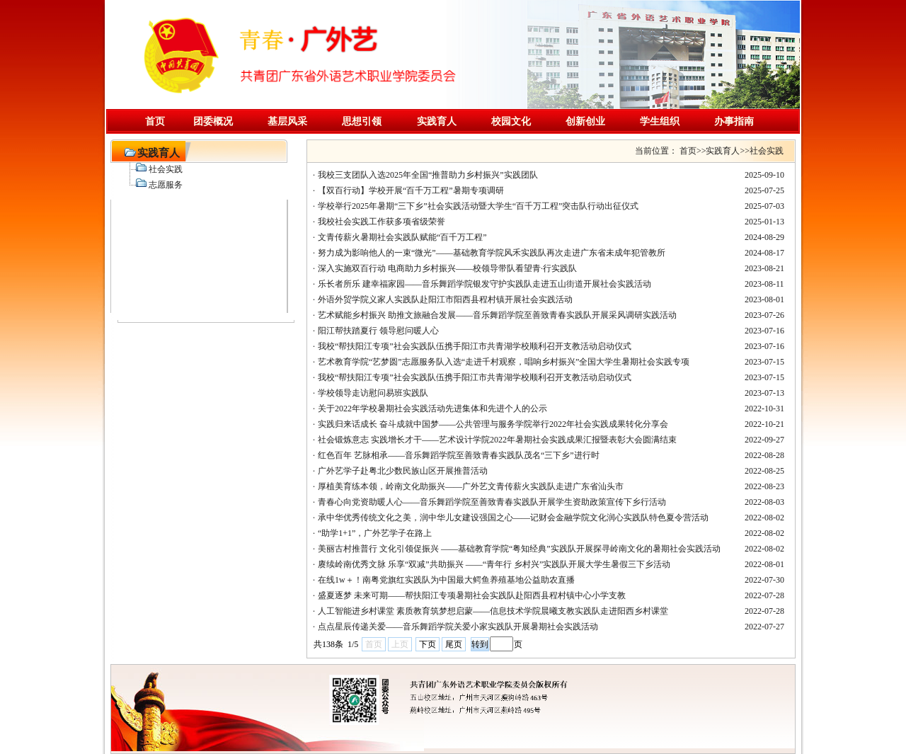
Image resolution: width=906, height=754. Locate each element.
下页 (427, 644)
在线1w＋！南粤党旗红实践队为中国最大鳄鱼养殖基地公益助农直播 (446, 580)
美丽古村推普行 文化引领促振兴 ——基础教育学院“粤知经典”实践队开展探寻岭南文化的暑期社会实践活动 (519, 549)
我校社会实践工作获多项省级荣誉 (381, 222)
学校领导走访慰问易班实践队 (373, 393)
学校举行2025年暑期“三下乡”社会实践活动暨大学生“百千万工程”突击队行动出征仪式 (478, 206)
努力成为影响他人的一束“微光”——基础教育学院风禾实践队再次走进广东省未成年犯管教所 (491, 253)
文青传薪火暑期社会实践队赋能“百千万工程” (402, 237)
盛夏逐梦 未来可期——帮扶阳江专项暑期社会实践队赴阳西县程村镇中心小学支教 (472, 595)
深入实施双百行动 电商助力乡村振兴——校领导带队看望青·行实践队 (447, 268)
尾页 (453, 644)
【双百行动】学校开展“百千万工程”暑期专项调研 (411, 190)
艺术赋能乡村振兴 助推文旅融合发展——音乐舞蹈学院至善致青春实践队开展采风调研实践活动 (497, 315)
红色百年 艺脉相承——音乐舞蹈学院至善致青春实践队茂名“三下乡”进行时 (459, 455)
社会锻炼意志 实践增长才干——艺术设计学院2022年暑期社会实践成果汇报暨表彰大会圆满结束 (497, 440)
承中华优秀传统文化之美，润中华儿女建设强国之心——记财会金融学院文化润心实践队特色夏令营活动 (513, 517)
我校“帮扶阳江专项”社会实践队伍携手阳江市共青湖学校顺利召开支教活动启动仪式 (474, 346)
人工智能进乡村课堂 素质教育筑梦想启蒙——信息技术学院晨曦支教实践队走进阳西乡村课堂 (493, 611)
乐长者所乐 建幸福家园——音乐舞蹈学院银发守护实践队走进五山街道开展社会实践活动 (484, 284)
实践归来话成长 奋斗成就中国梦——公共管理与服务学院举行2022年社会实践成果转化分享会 (493, 424)
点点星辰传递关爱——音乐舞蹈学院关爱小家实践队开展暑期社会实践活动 (458, 627)
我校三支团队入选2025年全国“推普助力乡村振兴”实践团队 (428, 175)
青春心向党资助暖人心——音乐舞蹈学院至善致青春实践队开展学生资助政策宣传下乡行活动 (492, 502)
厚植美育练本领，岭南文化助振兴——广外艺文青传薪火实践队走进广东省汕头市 (471, 486)
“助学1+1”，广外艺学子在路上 (375, 533)
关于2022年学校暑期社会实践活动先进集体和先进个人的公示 (432, 408)
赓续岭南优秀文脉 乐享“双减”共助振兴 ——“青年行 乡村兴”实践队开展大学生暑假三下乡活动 (494, 564)
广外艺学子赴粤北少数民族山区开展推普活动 (403, 471)
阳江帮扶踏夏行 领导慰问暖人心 (378, 331)
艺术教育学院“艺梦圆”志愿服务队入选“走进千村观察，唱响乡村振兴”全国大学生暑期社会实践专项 (503, 362)
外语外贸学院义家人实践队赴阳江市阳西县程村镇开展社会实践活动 (445, 299)
